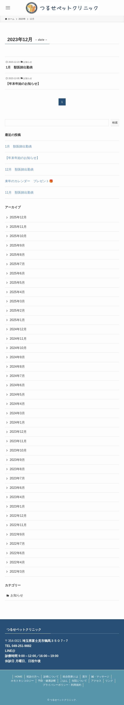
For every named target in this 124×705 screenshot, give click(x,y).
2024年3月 (17, 413)
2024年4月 (17, 403)
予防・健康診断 (47, 680)
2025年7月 (17, 264)
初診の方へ (32, 676)
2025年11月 (18, 226)
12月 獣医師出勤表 (19, 169)
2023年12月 (18, 431)
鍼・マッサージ (100, 676)
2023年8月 (17, 469)
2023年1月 (17, 506)
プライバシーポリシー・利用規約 (62, 684)
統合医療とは (70, 676)
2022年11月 (18, 525)
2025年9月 (17, 245)
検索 (115, 122)
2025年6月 (17, 273)
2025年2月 (17, 310)
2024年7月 (17, 375)
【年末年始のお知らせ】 (22, 158)
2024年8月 (17, 366)
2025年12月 (18, 217)
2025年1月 (17, 320)
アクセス (96, 680)
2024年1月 (17, 422)
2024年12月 (18, 329)
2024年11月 (18, 338)
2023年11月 (18, 441)
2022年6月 (17, 553)
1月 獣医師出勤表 (18, 146)
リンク (109, 680)
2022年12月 (18, 515)
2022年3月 (17, 571)
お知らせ (16, 595)
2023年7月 (17, 478)
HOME (18, 676)
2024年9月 (17, 357)
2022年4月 (17, 562)
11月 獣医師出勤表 (19, 192)
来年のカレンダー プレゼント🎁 (29, 181)
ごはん (64, 680)
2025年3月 (17, 301)
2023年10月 (18, 450)
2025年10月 (18, 236)
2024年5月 (17, 394)
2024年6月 (17, 385)
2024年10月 (18, 348)
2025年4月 (17, 292)
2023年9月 (17, 459)
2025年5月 (17, 282)
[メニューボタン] (8, 8)
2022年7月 (17, 543)
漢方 (84, 676)
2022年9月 (17, 534)
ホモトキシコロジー (22, 680)
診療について (51, 676)
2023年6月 (17, 487)
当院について (79, 680)
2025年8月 (17, 254)
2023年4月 (17, 497)
